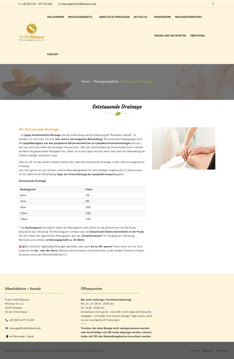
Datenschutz (222, 350)
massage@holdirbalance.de (77, 3)
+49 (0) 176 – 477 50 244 (35, 3)
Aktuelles (140, 16)
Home (85, 81)
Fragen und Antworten (170, 35)
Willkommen (55, 16)
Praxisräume (162, 16)
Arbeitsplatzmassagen (114, 16)
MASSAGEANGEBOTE (54, 254)
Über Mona (197, 35)
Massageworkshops (188, 16)
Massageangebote (80, 16)
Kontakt (53, 54)
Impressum (207, 350)
